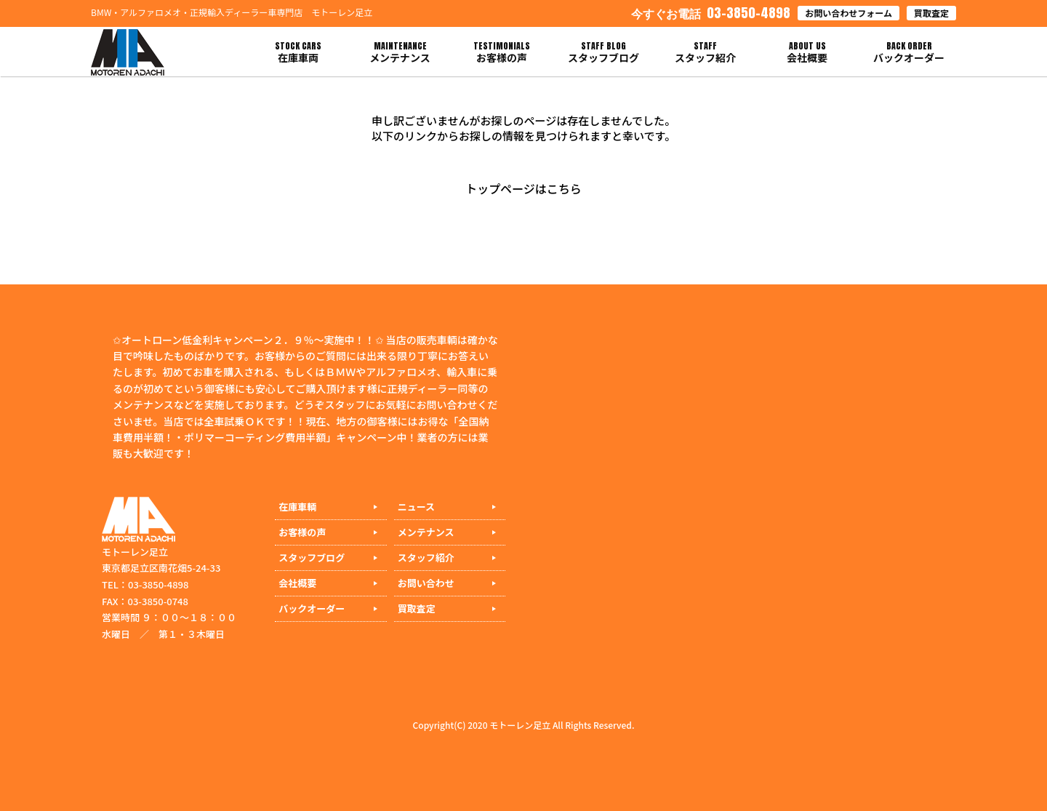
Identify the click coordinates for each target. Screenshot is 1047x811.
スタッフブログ (311, 557)
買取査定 (931, 13)
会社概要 (297, 583)
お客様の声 (302, 532)
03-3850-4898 (710, 13)
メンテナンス (426, 532)
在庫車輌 (297, 507)
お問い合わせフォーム (848, 13)
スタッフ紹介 (426, 557)
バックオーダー (311, 608)
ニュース (416, 507)
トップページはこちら (523, 188)
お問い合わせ (426, 583)
